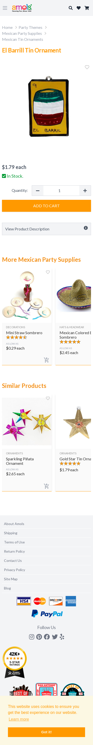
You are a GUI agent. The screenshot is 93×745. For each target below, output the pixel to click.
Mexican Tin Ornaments (22, 39)
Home (7, 27)
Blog (7, 588)
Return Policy (14, 551)
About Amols (14, 524)
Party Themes (30, 27)
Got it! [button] (46, 732)
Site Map (11, 579)
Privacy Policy (14, 570)
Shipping (10, 533)
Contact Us (13, 560)
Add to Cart (46, 205)
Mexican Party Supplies (22, 33)
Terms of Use (14, 542)
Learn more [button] (19, 719)
